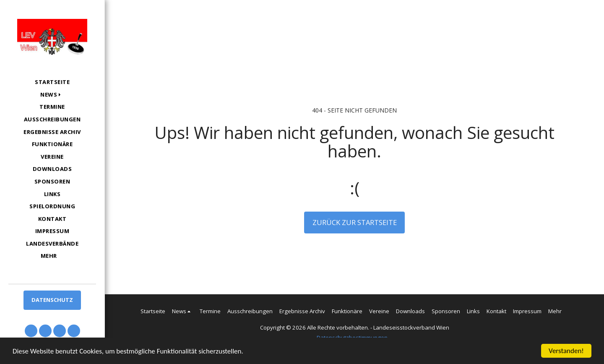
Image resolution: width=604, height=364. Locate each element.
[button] (52, 95)
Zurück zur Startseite (354, 222)
